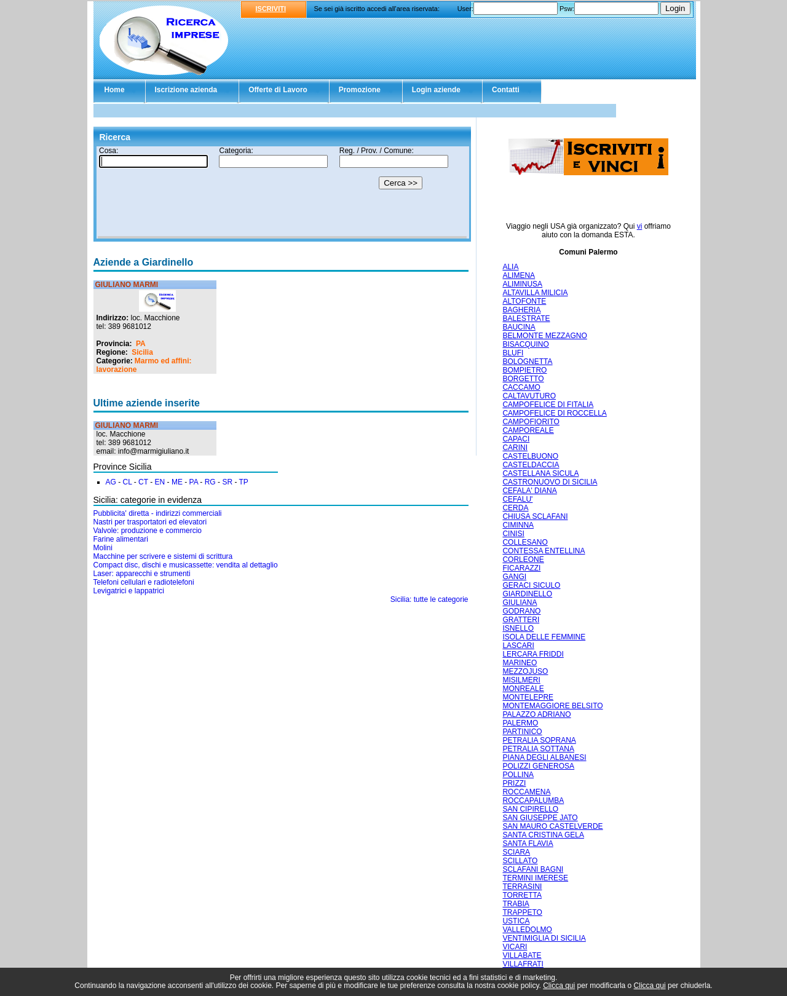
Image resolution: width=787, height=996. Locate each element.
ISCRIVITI (271, 8)
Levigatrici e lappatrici (128, 591)
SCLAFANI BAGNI (532, 869)
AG (111, 482)
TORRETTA (522, 895)
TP (243, 482)
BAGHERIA (521, 310)
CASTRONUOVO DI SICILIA (549, 482)
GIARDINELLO (527, 594)
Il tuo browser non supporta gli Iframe (282, 192)
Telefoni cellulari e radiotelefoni (143, 582)
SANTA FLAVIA (527, 843)
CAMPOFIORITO (530, 421)
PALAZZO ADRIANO (536, 714)
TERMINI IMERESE (535, 878)
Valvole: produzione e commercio (147, 530)
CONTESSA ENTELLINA (543, 551)
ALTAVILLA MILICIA (535, 292)
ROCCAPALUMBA (533, 800)
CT (143, 482)
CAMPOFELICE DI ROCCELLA (554, 413)
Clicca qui (559, 985)
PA (141, 343)
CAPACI (515, 439)
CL (127, 482)
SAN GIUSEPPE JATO (539, 817)
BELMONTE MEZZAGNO (544, 335)
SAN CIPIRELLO (530, 809)
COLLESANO (524, 542)
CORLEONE (523, 559)
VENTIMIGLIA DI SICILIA (543, 938)
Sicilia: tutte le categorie (429, 599)
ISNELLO (518, 628)
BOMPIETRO (524, 370)
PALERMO (520, 723)
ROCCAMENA (526, 792)
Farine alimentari (120, 539)
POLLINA (518, 774)
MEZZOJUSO (525, 671)
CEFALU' (517, 499)
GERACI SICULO (531, 585)
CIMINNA (518, 525)
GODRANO (521, 611)
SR (227, 482)
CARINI (515, 447)
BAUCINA (518, 327)
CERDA (515, 508)
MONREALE (523, 688)
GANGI (514, 576)
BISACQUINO (525, 344)
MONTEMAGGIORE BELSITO (552, 706)
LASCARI (518, 645)
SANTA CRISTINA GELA (542, 835)
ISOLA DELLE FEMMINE (543, 637)
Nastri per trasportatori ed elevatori (150, 522)
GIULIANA (519, 602)
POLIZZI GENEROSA (538, 766)
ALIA (510, 267)
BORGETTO (523, 378)
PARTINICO (522, 731)
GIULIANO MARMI (127, 284)
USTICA (515, 921)
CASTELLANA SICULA (540, 473)
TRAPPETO (522, 912)
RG (210, 482)
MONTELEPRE (527, 697)
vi (640, 226)
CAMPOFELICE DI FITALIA (547, 404)
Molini (103, 547)
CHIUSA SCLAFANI (535, 516)
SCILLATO (519, 860)
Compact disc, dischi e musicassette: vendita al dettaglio (185, 565)
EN (160, 482)
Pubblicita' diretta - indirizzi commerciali (157, 513)
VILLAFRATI (522, 964)
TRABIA (515, 903)
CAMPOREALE (527, 430)
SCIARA (516, 852)
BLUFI (512, 353)
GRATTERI (520, 619)
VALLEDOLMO (527, 929)
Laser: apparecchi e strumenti (142, 573)
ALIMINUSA (522, 284)
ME (177, 482)
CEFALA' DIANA (529, 490)
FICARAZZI (521, 568)
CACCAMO (521, 387)
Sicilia (142, 352)
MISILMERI (521, 680)
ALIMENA (518, 275)
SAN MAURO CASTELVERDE (552, 826)
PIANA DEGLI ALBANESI (544, 757)
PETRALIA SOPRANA (538, 740)
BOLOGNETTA (527, 361)
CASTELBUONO (530, 456)
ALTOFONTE (524, 301)
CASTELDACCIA (530, 464)
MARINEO (519, 662)
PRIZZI (514, 783)
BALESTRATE (526, 318)
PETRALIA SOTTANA (538, 749)
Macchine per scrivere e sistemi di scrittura (163, 556)
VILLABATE (521, 955)
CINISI (513, 533)
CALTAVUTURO (529, 396)
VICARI (514, 947)
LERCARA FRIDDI (532, 654)
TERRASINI (522, 886)
